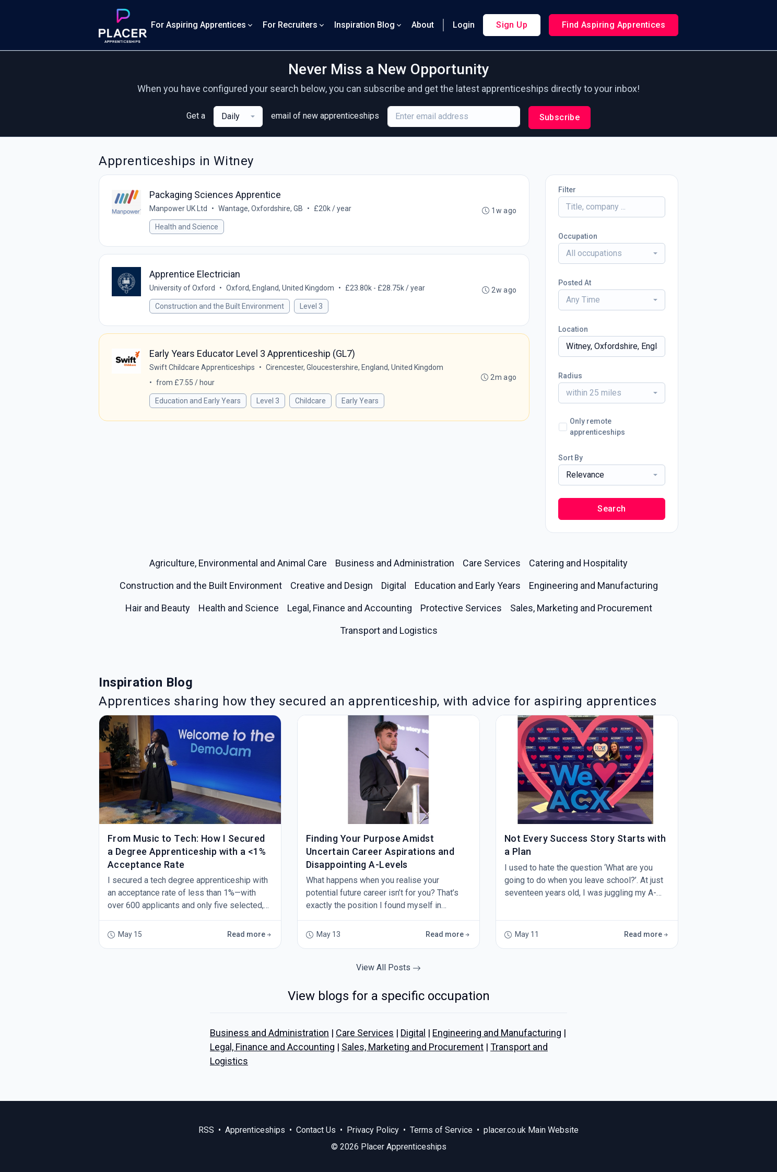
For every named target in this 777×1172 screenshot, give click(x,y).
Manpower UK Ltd (178, 208)
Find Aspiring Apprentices (613, 25)
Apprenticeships (255, 1130)
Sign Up (511, 25)
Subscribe (559, 117)
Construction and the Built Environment (219, 307)
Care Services (365, 1032)
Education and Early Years (198, 402)
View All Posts (388, 967)
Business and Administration (269, 1032)
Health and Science (186, 227)
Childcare (310, 402)
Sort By (570, 458)
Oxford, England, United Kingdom (280, 288)
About (422, 25)
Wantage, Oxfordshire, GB (260, 208)
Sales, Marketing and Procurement (413, 1046)
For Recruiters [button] (294, 25)
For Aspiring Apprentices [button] (202, 25)
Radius (570, 376)
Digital (413, 1032)
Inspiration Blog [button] (368, 25)
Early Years (360, 402)
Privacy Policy (373, 1130)
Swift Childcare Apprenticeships (202, 368)
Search (611, 509)
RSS (206, 1130)
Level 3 (311, 307)
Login (464, 25)
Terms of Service (441, 1130)
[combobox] (238, 116)
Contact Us (316, 1130)
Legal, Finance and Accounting (272, 1046)
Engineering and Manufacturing (496, 1032)
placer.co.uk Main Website (531, 1130)
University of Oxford (182, 288)
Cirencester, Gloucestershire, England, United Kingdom (354, 368)
